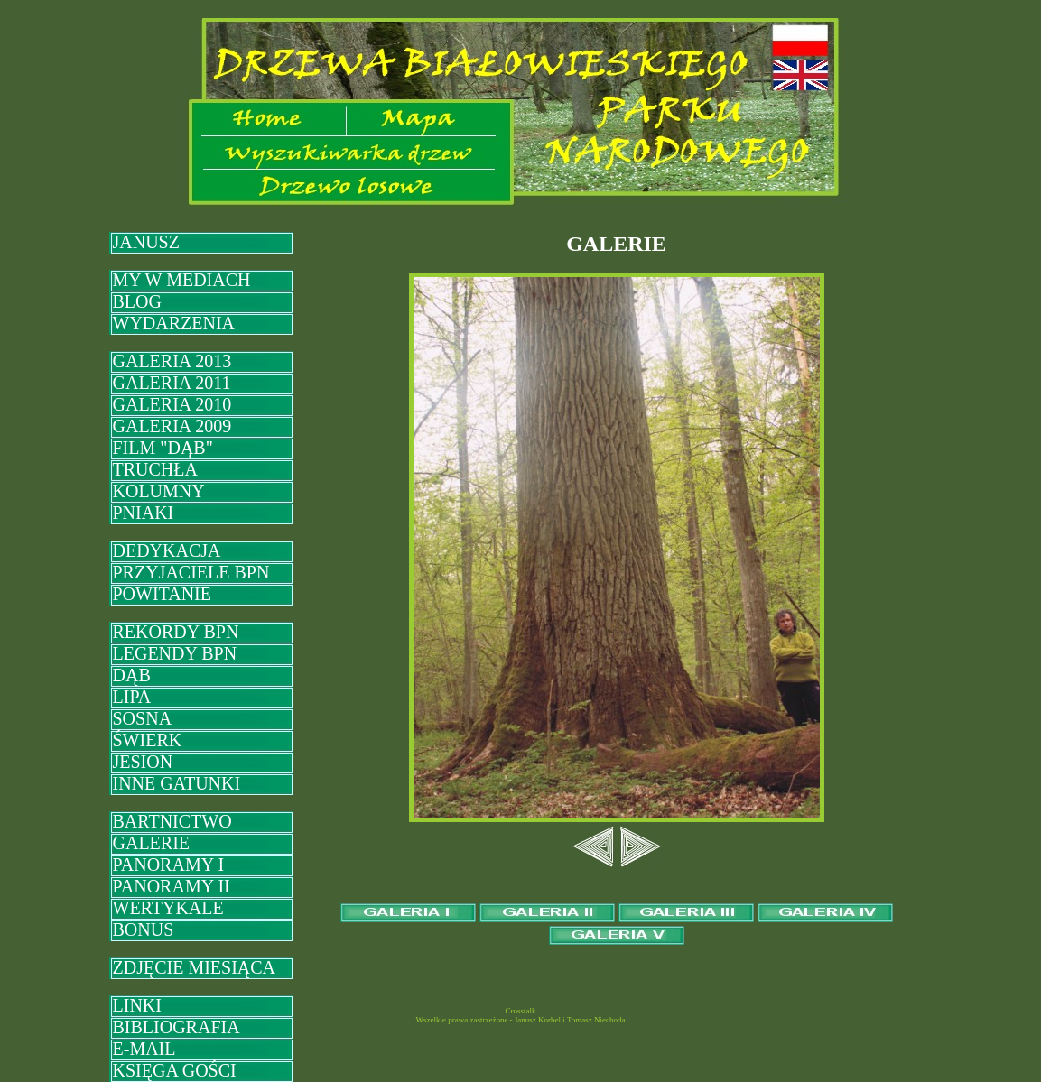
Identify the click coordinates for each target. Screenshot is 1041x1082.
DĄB (132, 675)
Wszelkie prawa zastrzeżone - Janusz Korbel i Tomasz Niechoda (520, 1019)
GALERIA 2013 (172, 361)
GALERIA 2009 (172, 426)
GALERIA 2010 (172, 404)
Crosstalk (520, 1010)
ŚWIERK (147, 740)
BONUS (143, 929)
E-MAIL (144, 1049)
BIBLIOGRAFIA (176, 1027)
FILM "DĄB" (163, 448)
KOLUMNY (159, 491)
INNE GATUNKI (177, 783)
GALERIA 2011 (172, 383)
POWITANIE (162, 594)
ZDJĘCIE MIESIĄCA (194, 967)
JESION (143, 762)
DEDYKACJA (167, 550)
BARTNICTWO (172, 821)
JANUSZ (146, 242)
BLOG (137, 301)
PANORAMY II (171, 886)
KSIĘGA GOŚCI (175, 1070)
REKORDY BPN (176, 632)
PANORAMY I (169, 864)
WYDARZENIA (174, 323)
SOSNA (142, 718)
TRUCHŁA (155, 469)
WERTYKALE (168, 908)
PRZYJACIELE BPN (191, 572)
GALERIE (152, 843)
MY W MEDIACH (182, 280)
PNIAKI (143, 513)
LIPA (132, 697)
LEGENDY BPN (175, 653)
